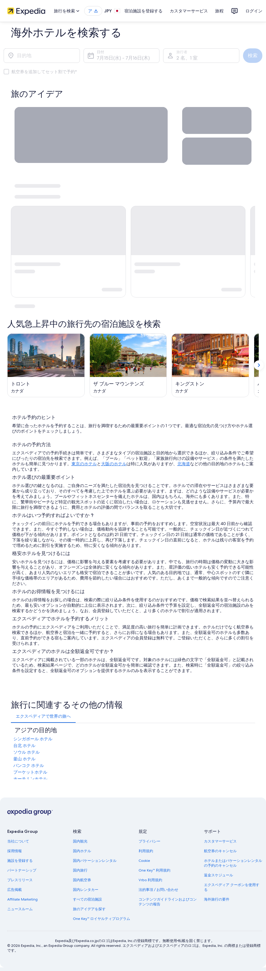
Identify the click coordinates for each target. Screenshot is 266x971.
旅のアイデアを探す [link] (89, 909)
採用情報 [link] (14, 851)
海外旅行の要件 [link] (216, 899)
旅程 (219, 11)
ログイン (253, 11)
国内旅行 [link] (80, 870)
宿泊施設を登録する (143, 11)
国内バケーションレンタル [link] (95, 860)
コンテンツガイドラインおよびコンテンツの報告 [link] (168, 902)
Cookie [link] (144, 860)
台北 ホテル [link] (24, 745)
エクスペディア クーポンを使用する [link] (231, 887)
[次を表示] (259, 365)
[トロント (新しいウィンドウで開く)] (46, 365)
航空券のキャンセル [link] (220, 851)
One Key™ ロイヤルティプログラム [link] (101, 918)
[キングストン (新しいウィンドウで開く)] (210, 365)
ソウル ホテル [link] (26, 752)
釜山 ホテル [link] (24, 759)
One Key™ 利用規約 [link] (155, 870)
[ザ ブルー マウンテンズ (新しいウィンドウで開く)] (128, 365)
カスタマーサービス (189, 11)
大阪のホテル (113, 463)
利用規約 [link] (146, 851)
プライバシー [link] (149, 841)
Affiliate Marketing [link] (22, 899)
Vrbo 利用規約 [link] (150, 880)
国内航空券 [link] (82, 880)
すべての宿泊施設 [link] (87, 899)
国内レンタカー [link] (85, 889)
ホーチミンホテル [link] (30, 778)
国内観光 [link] (80, 841)
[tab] (43, 716)
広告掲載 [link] (14, 889)
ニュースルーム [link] (20, 909)
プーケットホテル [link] (30, 772)
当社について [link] (18, 841)
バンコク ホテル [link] (28, 765)
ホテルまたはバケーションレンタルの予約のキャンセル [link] (233, 863)
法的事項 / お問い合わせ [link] (158, 889)
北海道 (183, 463)
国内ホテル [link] (82, 851)
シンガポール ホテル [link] (32, 739)
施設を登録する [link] (20, 860)
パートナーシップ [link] (21, 870)
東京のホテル (84, 463)
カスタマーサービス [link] (220, 841)
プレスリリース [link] (20, 880)
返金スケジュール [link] (218, 875)
